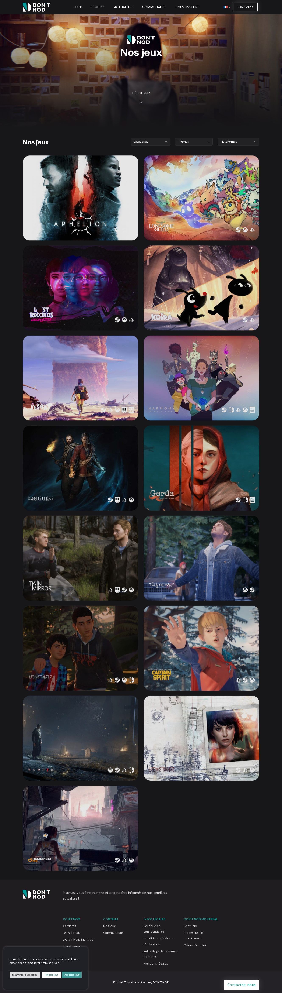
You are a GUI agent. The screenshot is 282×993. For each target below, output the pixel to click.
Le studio (190, 926)
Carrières (245, 7)
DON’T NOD (71, 932)
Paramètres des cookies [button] (24, 974)
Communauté (154, 7)
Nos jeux (109, 926)
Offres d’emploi (195, 945)
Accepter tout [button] (71, 974)
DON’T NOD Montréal (78, 939)
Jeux (78, 7)
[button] (226, 7)
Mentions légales (156, 963)
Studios (98, 7)
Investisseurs (187, 7)
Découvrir (141, 116)
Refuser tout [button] (51, 974)
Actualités (124, 7)
